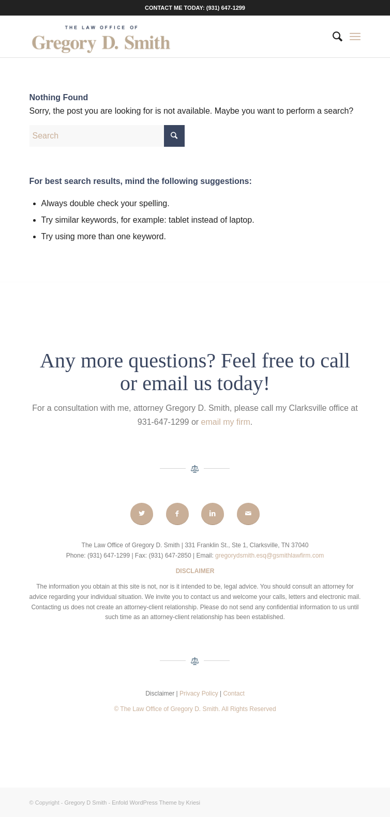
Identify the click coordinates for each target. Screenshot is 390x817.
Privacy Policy (199, 693)
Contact (233, 693)
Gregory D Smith (86, 802)
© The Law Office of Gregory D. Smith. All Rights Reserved (195, 709)
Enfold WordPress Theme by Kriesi (156, 802)
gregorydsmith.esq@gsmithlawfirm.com (269, 555)
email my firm (225, 422)
